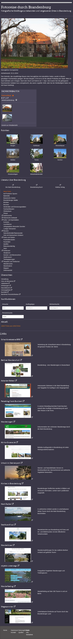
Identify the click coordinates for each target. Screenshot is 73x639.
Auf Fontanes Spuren (10, 193)
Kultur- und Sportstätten (11, 220)
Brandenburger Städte (10, 200)
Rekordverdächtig (9, 246)
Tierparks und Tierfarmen (11, 261)
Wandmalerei (7, 266)
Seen (5, 248)
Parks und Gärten (9, 237)
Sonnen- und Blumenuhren (12, 255)
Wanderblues (6, 545)
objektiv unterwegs (9, 566)
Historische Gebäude (10, 218)
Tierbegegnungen (9, 259)
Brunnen (6, 204)
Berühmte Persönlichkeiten (10, 294)
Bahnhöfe (6, 196)
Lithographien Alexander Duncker (14, 226)
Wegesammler (7, 606)
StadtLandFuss (7, 524)
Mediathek (29, 634)
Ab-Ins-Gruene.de (8, 442)
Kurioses (6, 222)
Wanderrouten (8, 264)
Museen (6, 231)
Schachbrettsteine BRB (10, 339)
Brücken (6, 202)
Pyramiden (6, 242)
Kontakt (13, 632)
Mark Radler (6, 504)
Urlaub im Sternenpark (10, 463)
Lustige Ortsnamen (9, 229)
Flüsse (5, 213)
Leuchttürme (7, 224)
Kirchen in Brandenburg (11, 483)
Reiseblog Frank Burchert (11, 401)
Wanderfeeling (7, 586)
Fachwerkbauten (8, 209)
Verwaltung (4, 279)
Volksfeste (4, 283)
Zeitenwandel (7, 270)
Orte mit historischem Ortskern (13, 235)
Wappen (6, 268)
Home (5, 630)
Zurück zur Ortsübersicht (9, 125)
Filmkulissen (7, 211)
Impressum (14, 630)
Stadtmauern (7, 257)
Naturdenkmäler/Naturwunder (13, 233)
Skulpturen (6, 253)
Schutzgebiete (5, 290)
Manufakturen (5, 288)
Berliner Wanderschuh (10, 360)
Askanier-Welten (7, 380)
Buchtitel (4, 292)
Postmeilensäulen (9, 239)
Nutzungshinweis (24, 630)
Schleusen (6, 250)
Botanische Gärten (9, 198)
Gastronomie (7, 215)
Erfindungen (5, 285)
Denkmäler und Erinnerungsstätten (14, 207)
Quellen (5, 244)
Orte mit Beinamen (7, 281)
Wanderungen (7, 422)
